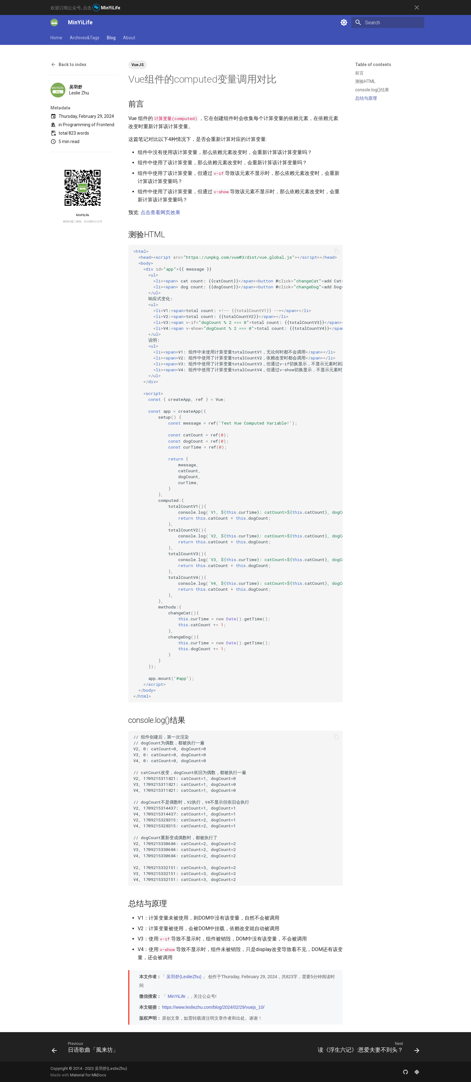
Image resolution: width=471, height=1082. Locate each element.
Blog (111, 37)
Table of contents (373, 64)
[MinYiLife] (54, 22)
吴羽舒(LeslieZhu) (183, 976)
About (129, 37)
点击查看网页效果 (160, 212)
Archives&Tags (84, 37)
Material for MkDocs (88, 1075)
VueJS (137, 64)
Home (56, 37)
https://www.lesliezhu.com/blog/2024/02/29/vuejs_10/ (213, 1007)
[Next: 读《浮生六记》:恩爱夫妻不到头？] (367, 1049)
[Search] (387, 22)
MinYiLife (176, 996)
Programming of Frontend (88, 124)
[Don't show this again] (417, 7)
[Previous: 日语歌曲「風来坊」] (86, 1049)
